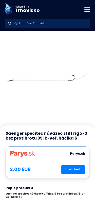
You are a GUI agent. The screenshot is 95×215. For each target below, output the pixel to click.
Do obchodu (73, 169)
